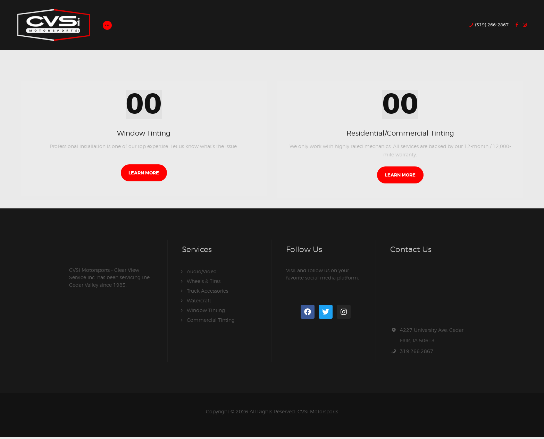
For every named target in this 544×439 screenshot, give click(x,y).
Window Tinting (144, 133)
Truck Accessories (207, 292)
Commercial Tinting (211, 322)
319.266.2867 (416, 353)
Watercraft (199, 302)
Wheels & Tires (203, 283)
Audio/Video (202, 273)
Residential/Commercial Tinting (400, 133)
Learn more (143, 175)
